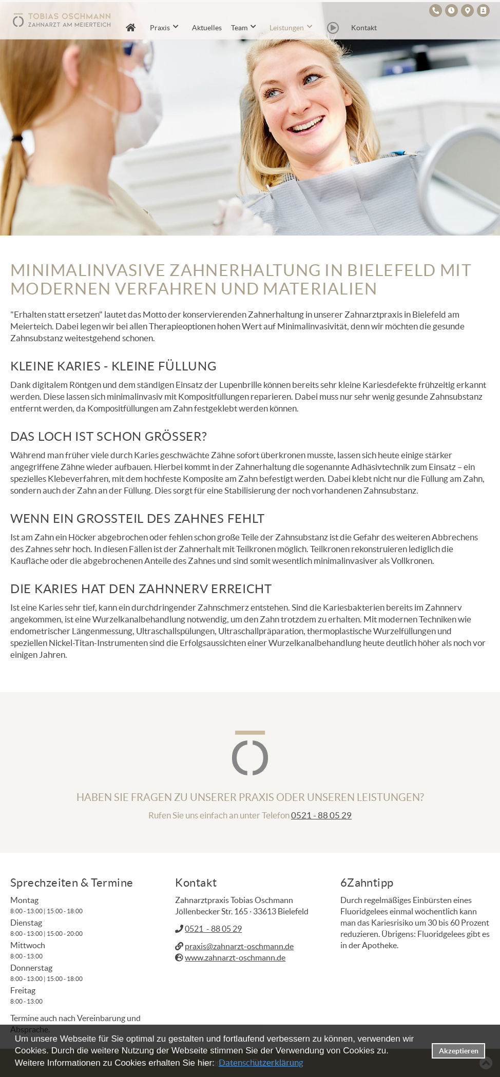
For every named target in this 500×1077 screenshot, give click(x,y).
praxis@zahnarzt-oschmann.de (239, 946)
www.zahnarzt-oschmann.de (235, 957)
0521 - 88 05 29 (321, 815)
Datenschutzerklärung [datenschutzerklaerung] (261, 1062)
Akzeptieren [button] (458, 1051)
